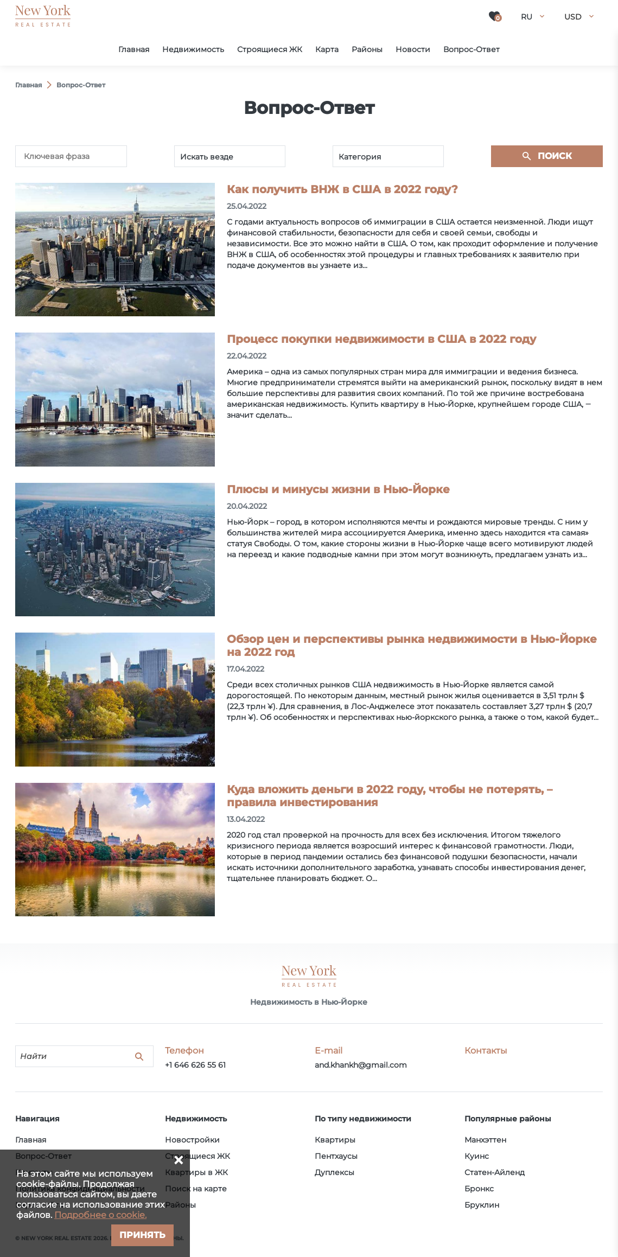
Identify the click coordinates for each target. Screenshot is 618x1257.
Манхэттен (485, 1140)
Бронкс (479, 1189)
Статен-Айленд (494, 1172)
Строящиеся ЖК (197, 1156)
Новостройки (192, 1140)
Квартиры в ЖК (196, 1172)
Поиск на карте (196, 1189)
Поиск (555, 156)
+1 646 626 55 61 (195, 1065)
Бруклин (481, 1205)
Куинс (476, 1156)
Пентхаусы (336, 1156)
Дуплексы (334, 1172)
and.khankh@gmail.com (361, 1065)
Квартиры (335, 1140)
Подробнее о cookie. (100, 1215)
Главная (30, 1140)
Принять (142, 1235)
